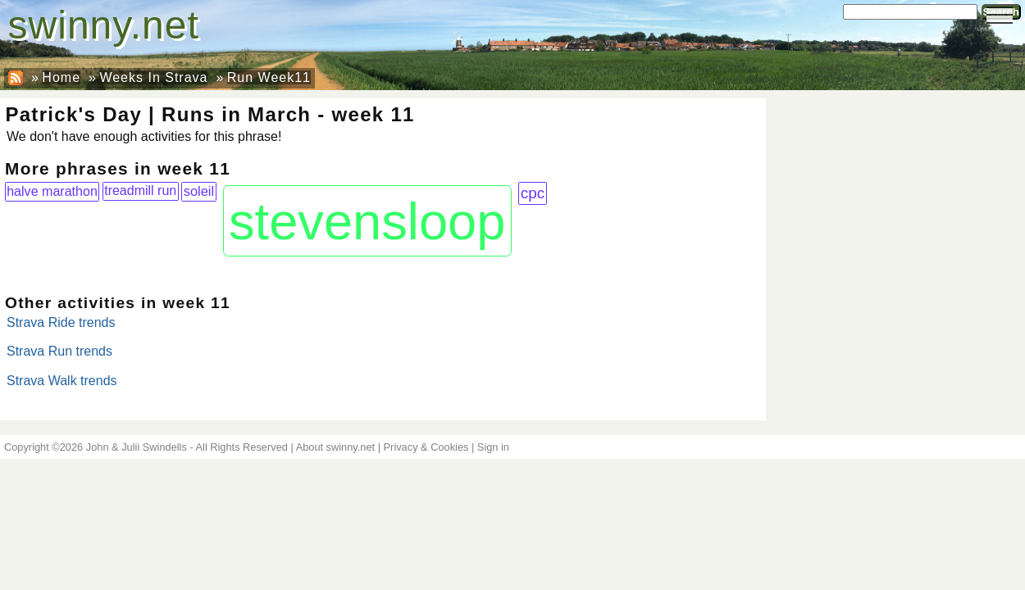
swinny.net (103, 25)
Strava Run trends (59, 351)
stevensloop (367, 221)
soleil (199, 191)
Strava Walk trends (62, 381)
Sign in (493, 447)
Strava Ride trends (61, 322)
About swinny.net (336, 447)
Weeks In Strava (153, 77)
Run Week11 (269, 77)
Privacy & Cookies (426, 447)
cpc (532, 193)
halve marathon (52, 191)
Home (61, 77)
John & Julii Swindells (136, 447)
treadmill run (140, 190)
